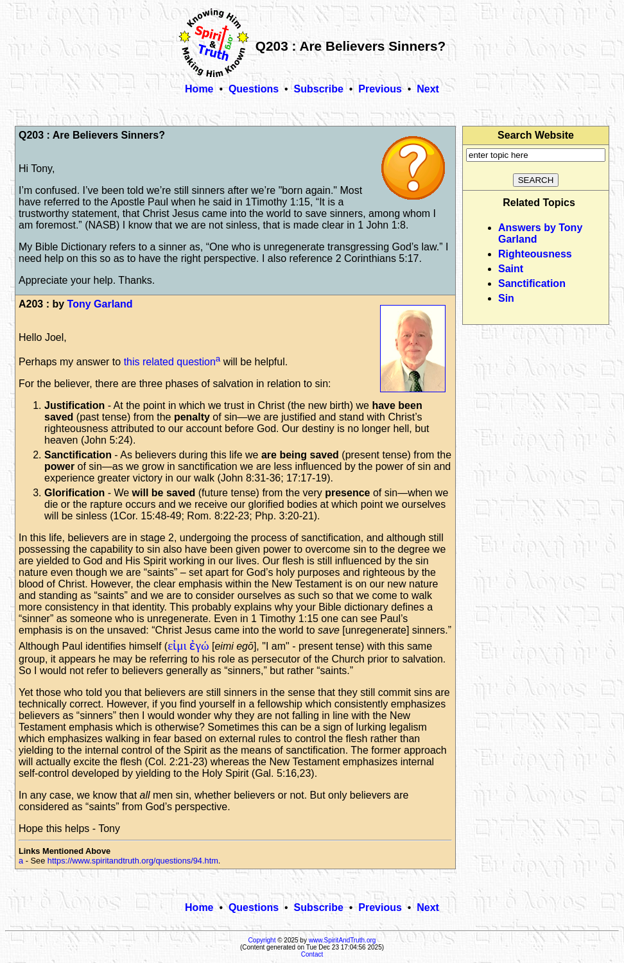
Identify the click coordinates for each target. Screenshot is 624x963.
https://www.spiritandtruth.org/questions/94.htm (133, 860)
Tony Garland (100, 304)
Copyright (262, 940)
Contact (312, 954)
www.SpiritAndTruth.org (342, 940)
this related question (170, 361)
